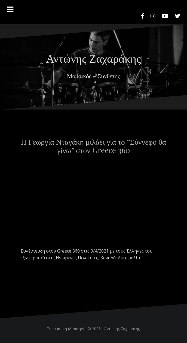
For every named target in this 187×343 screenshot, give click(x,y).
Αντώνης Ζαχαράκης (93, 58)
